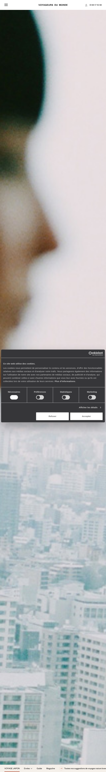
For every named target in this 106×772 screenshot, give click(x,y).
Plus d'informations (65, 381)
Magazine (50, 768)
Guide (39, 768)
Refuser (52, 416)
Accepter (86, 416)
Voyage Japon (12, 768)
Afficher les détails (88, 407)
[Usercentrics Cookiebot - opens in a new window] (91, 354)
